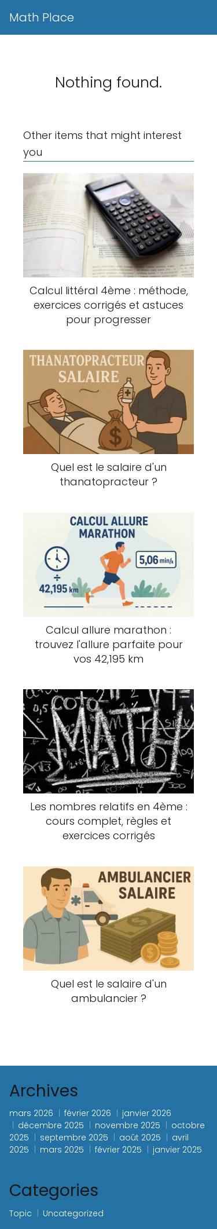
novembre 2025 (127, 1125)
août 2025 (140, 1137)
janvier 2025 (177, 1149)
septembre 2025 (74, 1137)
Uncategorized (73, 1213)
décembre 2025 (51, 1125)
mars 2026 (31, 1113)
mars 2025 (62, 1149)
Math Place (41, 17)
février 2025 (118, 1149)
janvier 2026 (146, 1113)
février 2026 (87, 1113)
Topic (20, 1213)
